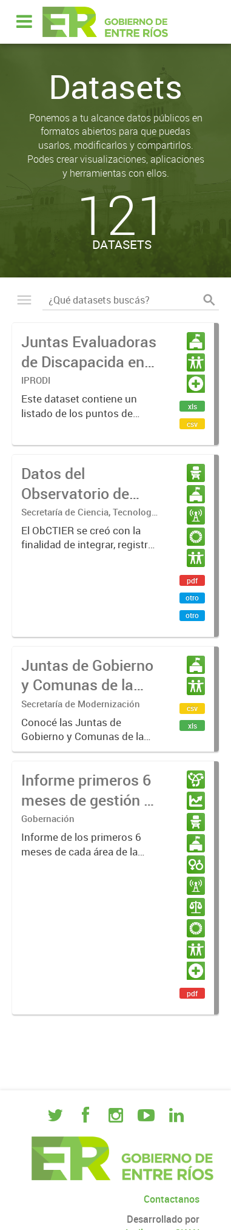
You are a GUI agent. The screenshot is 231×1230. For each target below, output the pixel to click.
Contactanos (171, 1199)
